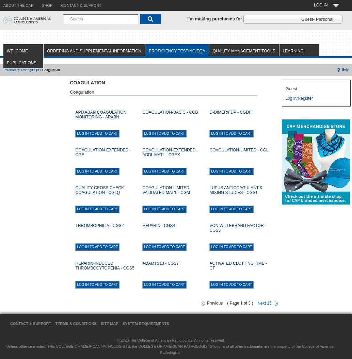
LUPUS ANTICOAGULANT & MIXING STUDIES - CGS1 (235, 190)
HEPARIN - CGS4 (158, 225)
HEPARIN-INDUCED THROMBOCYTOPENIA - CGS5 (104, 266)
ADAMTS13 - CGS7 (160, 263)
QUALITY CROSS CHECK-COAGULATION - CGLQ (100, 190)
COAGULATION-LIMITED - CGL (238, 150)
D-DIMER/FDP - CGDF (230, 112)
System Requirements (146, 324)
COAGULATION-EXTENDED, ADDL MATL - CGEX (169, 152)
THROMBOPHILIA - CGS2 (99, 225)
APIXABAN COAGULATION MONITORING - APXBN (100, 114)
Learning (293, 51)
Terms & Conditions (76, 324)
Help (342, 69)
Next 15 (264, 303)
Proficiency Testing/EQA (177, 51)
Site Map (109, 324)
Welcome (17, 51)
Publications (21, 63)
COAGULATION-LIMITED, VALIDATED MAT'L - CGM (166, 190)
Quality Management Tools (244, 51)
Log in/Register (299, 98)
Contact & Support (30, 324)
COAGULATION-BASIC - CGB (170, 112)
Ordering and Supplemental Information (94, 51)
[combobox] (101, 19)
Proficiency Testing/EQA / (22, 70)
